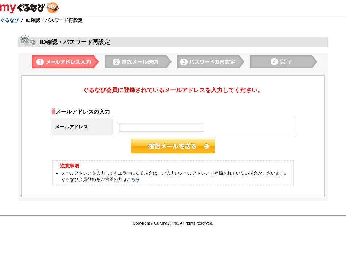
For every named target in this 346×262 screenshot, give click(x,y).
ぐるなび (9, 20)
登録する (173, 146)
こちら (133, 179)
